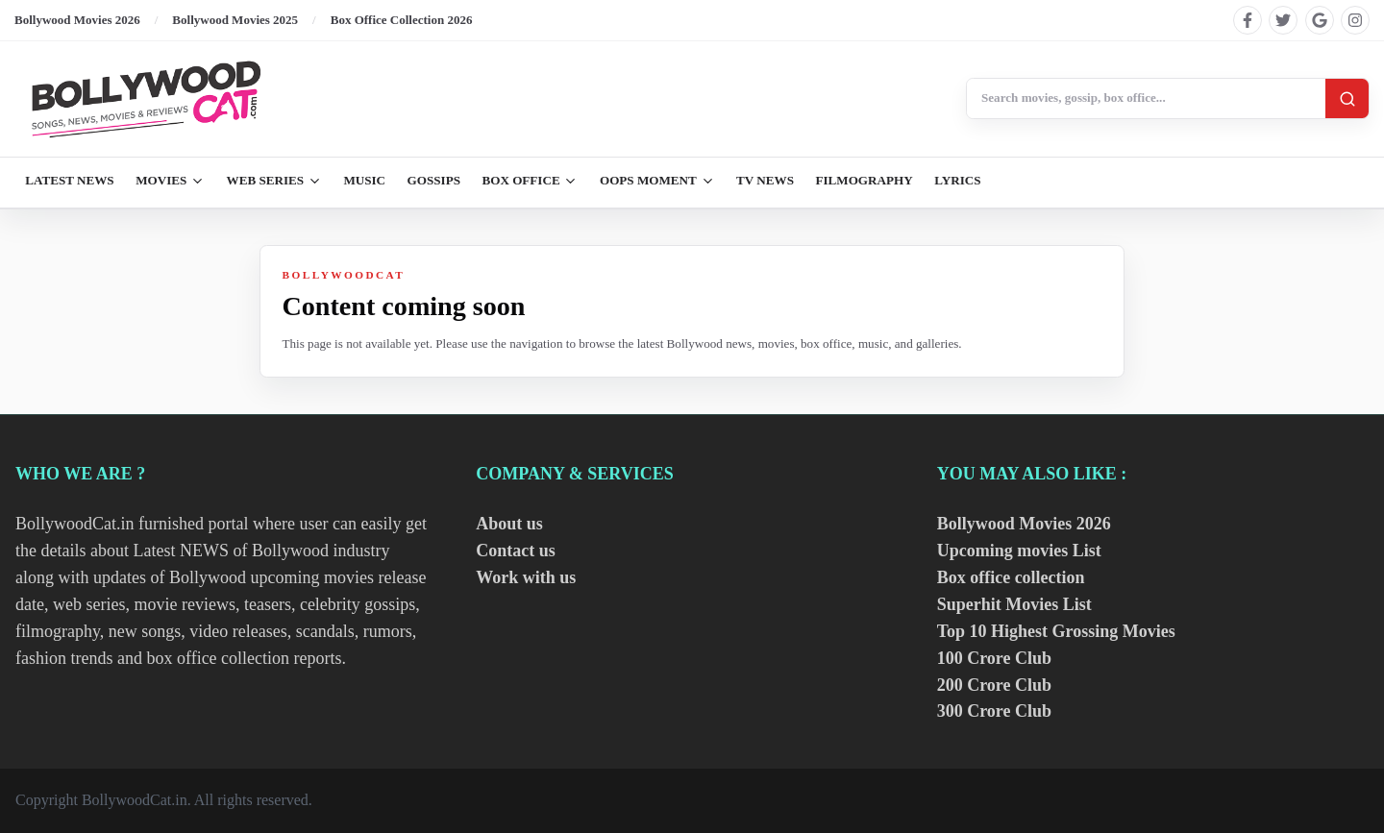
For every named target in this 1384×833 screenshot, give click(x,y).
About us (509, 523)
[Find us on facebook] (1247, 20)
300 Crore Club (994, 711)
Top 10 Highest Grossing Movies (1056, 631)
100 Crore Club (994, 658)
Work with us (526, 577)
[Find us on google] (1319, 20)
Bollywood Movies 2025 (235, 19)
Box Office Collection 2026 (402, 19)
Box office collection (1011, 577)
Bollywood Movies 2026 (77, 19)
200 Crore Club (994, 685)
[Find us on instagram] (1355, 20)
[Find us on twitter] (1283, 20)
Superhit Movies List (1014, 604)
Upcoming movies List (1019, 550)
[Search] (1347, 98)
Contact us (516, 550)
